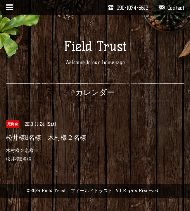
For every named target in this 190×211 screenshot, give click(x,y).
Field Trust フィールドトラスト (77, 190)
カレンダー (95, 92)
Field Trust (95, 46)
